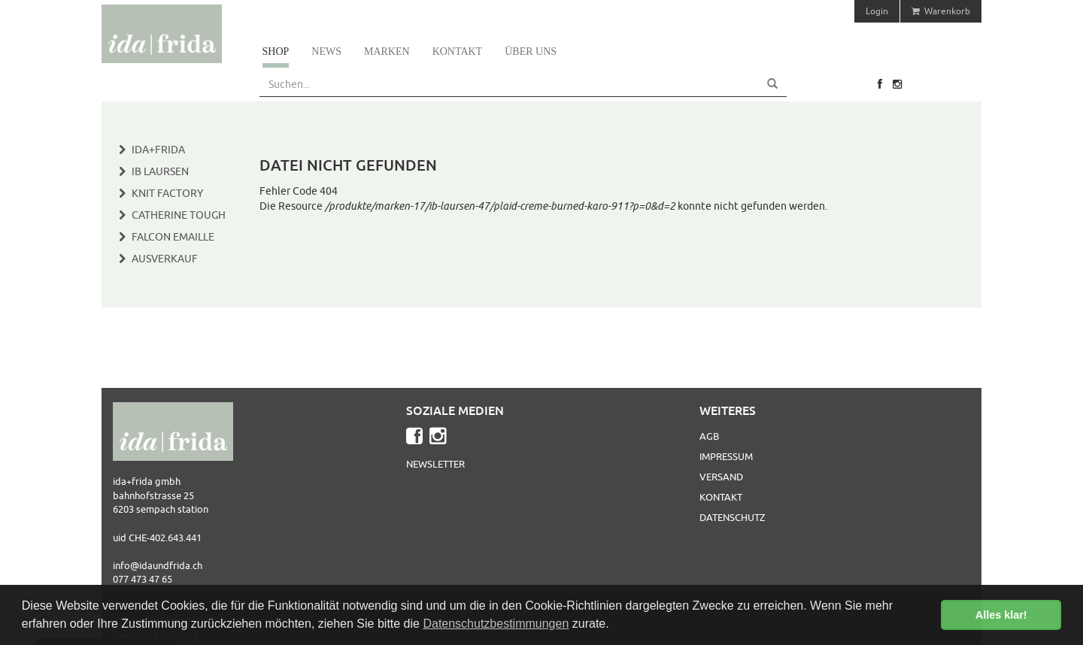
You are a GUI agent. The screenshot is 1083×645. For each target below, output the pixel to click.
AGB (709, 436)
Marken (387, 51)
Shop (276, 51)
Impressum (726, 456)
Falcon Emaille (173, 237)
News (326, 51)
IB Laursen (160, 171)
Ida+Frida (158, 150)
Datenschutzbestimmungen (496, 623)
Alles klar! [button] (1001, 615)
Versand (721, 477)
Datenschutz (732, 517)
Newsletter (435, 464)
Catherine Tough (179, 215)
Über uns (531, 51)
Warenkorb (941, 11)
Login (877, 11)
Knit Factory (167, 193)
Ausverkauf (165, 259)
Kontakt (457, 51)
